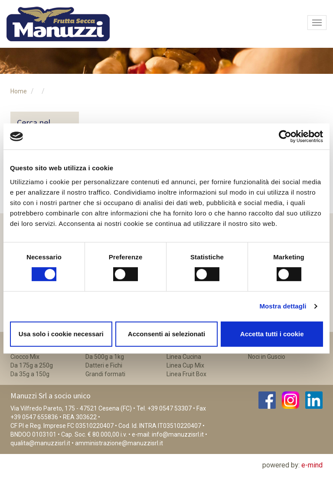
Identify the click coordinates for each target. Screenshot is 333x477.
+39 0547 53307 (169, 408)
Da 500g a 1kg (104, 356)
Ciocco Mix (24, 356)
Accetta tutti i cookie (272, 334)
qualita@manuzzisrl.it (40, 443)
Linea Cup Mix (185, 365)
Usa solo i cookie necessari (61, 334)
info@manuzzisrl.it (178, 434)
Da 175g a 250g (31, 365)
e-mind (312, 465)
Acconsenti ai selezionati (166, 334)
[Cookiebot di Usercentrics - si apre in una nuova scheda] (285, 136)
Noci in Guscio (266, 356)
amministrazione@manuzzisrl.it (119, 443)
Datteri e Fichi (103, 365)
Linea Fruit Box (186, 374)
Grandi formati (105, 374)
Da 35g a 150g (29, 374)
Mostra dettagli (282, 306)
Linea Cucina (183, 356)
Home (18, 91)
